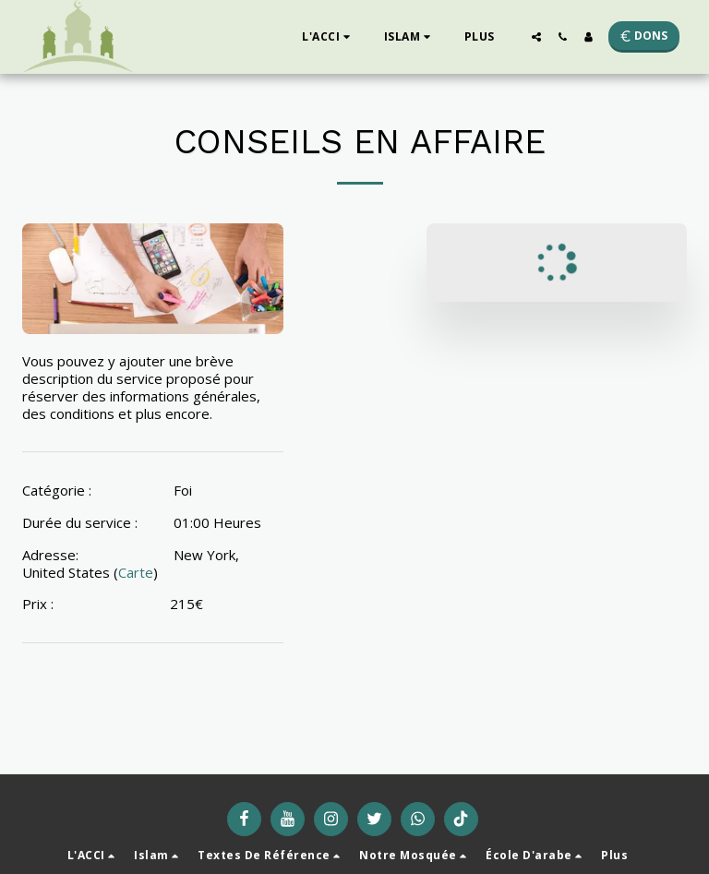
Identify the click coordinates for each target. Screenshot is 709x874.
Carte (135, 572)
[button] (328, 37)
